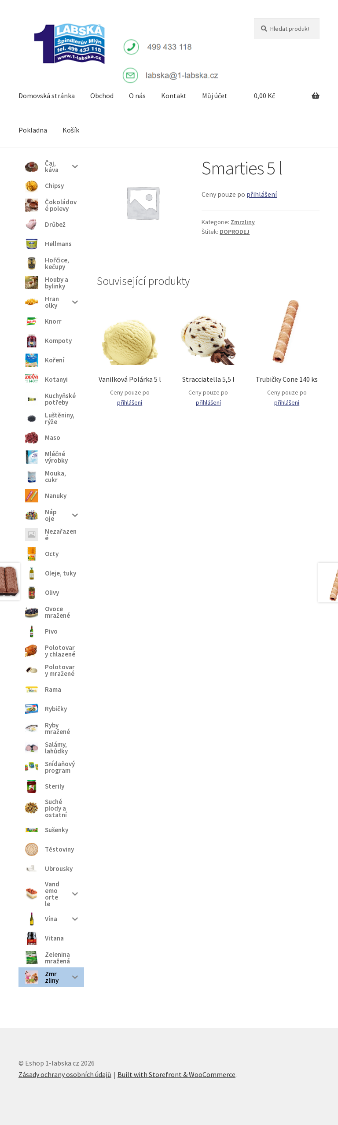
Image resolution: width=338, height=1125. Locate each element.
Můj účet (215, 95)
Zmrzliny (243, 222)
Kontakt (174, 95)
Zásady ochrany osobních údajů (64, 1074)
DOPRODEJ (235, 232)
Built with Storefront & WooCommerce (176, 1074)
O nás (137, 95)
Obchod (102, 95)
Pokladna (32, 129)
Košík (70, 129)
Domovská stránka (46, 95)
